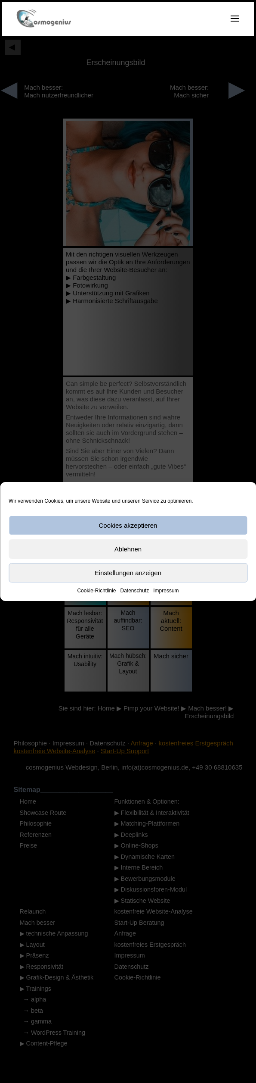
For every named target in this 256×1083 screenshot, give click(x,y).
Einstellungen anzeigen (128, 572)
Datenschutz (134, 591)
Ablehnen (128, 549)
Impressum (166, 591)
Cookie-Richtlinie (96, 591)
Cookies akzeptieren (128, 525)
